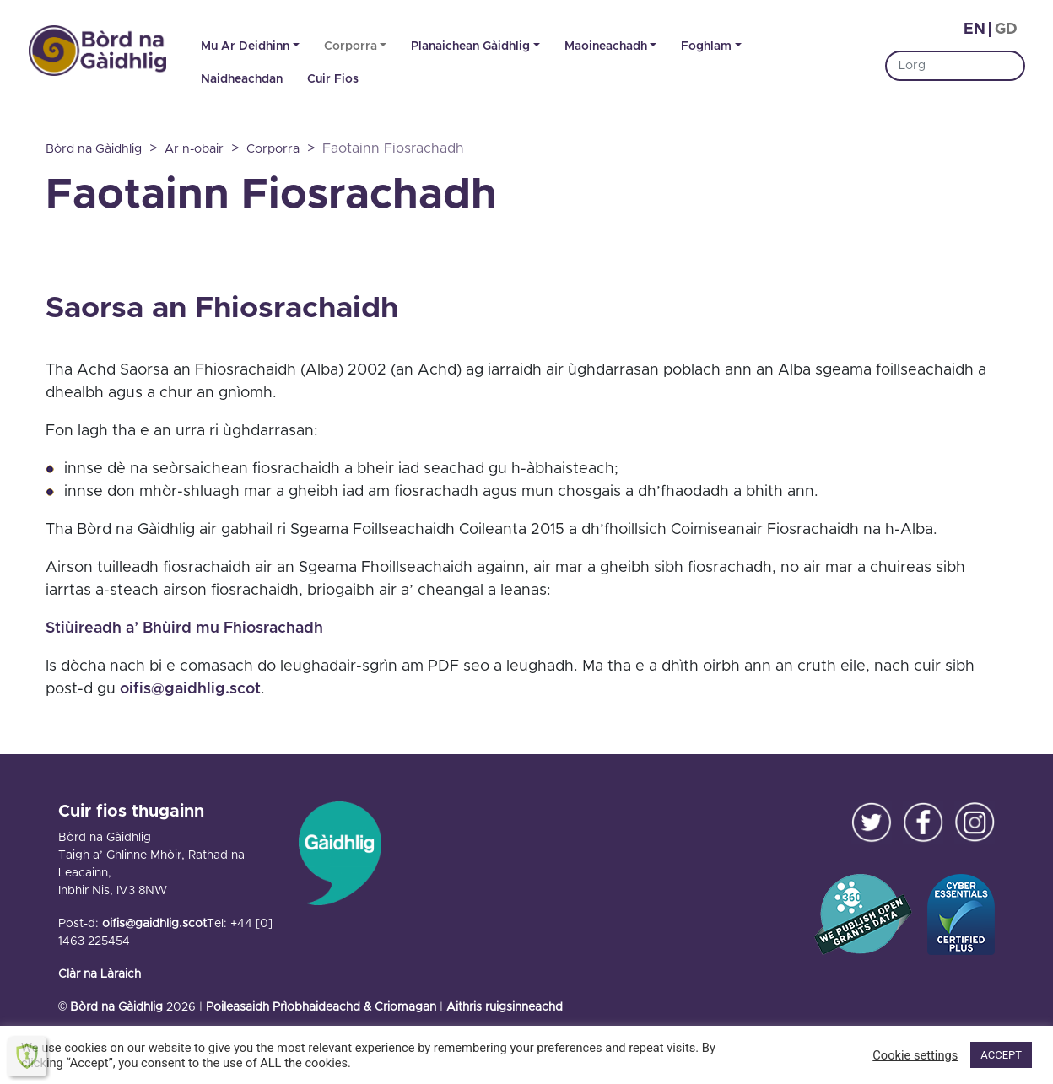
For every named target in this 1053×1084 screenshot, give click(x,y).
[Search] (955, 66)
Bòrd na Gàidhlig (116, 1007)
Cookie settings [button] (915, 1055)
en (975, 29)
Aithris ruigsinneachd (504, 1007)
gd (1006, 29)
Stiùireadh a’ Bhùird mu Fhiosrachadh (184, 628)
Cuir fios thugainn (131, 811)
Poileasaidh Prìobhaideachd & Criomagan (321, 1007)
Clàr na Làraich (99, 974)
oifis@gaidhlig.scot (190, 689)
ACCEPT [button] (1001, 1055)
